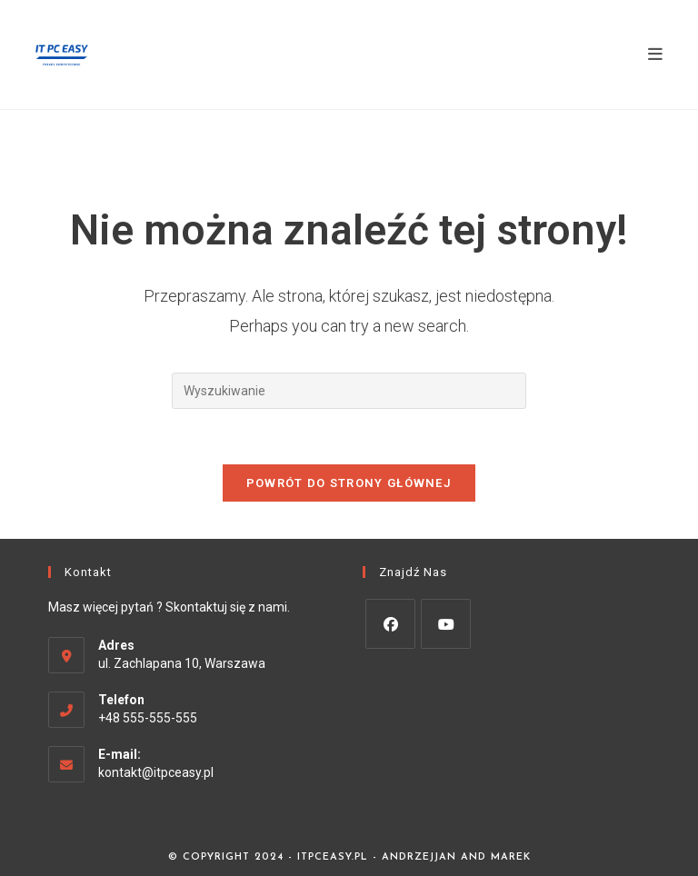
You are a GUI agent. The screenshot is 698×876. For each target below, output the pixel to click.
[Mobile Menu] (655, 54)
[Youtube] (446, 624)
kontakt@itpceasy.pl (156, 772)
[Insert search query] (349, 391)
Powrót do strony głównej (349, 483)
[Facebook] (390, 624)
